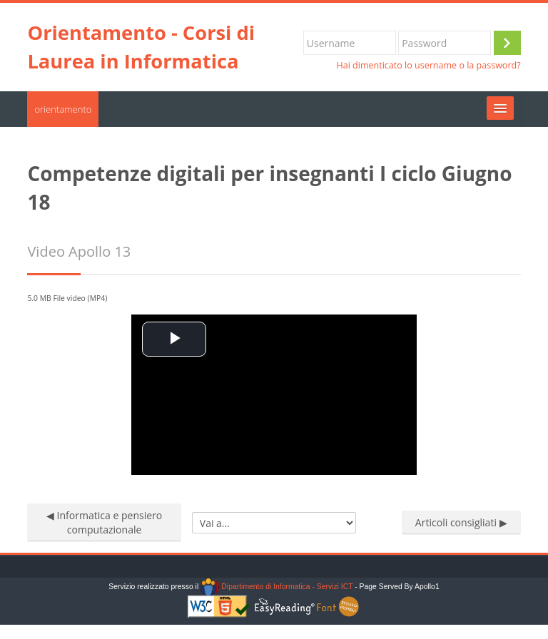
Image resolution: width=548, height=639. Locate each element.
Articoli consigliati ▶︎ (461, 522)
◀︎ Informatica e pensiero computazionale (104, 522)
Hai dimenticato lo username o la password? (428, 65)
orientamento (62, 109)
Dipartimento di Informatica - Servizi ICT (276, 587)
